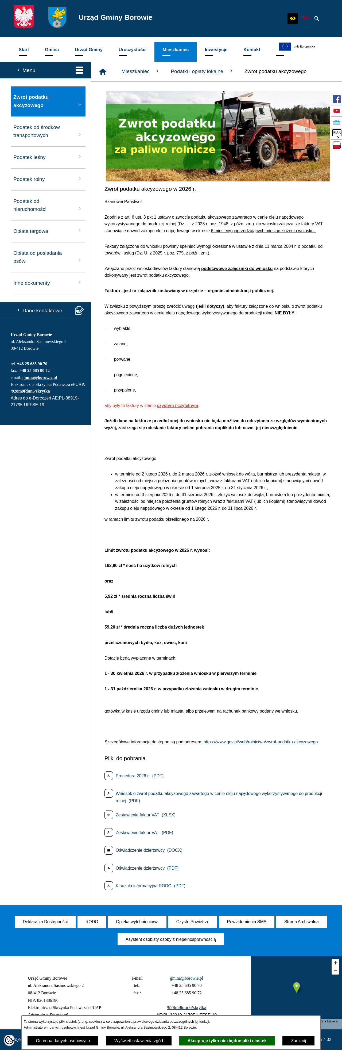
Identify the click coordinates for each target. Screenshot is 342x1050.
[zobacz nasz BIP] (305, 18)
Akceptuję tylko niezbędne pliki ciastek (227, 1040)
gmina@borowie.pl (39, 377)
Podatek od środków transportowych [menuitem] (48, 131)
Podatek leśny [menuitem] (48, 156)
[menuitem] (24, 52)
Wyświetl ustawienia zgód (138, 1040)
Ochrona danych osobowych (63, 1040)
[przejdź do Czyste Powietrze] (336, 122)
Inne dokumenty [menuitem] (48, 282)
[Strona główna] (103, 71)
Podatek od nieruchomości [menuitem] (48, 205)
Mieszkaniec (140, 71)
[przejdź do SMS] (336, 133)
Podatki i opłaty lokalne (202, 71)
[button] (292, 18)
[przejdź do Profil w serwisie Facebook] (336, 99)
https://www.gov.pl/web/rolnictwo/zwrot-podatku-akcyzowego (261, 742)
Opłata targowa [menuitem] (48, 230)
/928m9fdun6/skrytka (30, 391)
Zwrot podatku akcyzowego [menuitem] (48, 101)
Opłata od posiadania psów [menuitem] (48, 257)
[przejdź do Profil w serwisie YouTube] (336, 110)
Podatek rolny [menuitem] (48, 178)
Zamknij (298, 1040)
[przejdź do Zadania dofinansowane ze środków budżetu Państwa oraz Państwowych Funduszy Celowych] (336, 145)
